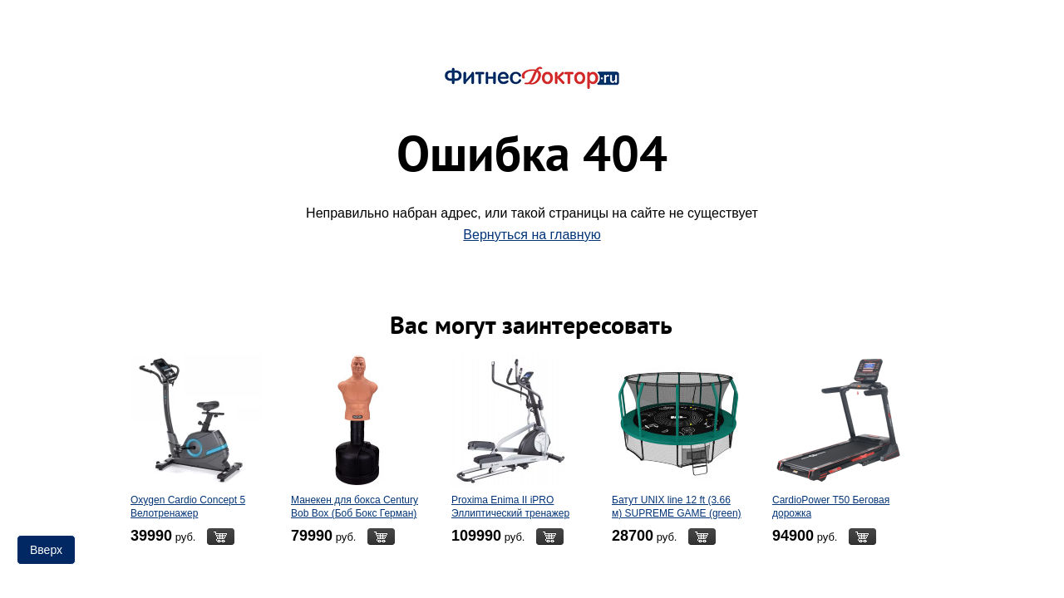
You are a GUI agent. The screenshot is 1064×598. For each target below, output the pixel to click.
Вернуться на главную (531, 235)
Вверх (46, 549)
